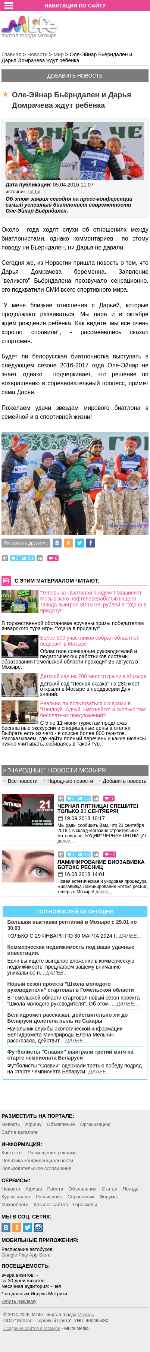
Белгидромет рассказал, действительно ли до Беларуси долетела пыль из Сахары (67, 1018)
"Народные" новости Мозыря (57, 770)
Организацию (95, 1124)
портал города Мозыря (29, 33)
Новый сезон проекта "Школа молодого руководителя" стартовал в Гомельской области (70, 987)
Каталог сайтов (51, 1204)
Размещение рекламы (53, 1152)
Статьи (109, 1189)
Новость (10, 1124)
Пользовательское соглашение (36, 1168)
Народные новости (70, 781)
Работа (55, 1189)
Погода (130, 1189)
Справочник (81, 1196)
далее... (65, 841)
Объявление (61, 1124)
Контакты (11, 1152)
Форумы (108, 1196)
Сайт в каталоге (19, 1132)
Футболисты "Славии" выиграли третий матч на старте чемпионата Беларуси (70, 1055)
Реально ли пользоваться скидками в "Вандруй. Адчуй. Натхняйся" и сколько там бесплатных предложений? (93, 709)
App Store (40, 1255)
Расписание (49, 1196)
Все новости (23, 781)
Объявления (82, 1189)
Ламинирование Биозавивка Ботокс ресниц (101, 864)
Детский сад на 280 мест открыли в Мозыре (93, 676)
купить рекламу (19, 1301)
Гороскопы (85, 1204)
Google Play (14, 1255)
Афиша (33, 1189)
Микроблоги (14, 1204)
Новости (10, 1189)
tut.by (34, 191)
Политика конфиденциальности (37, 1160)
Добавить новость (75, 76)
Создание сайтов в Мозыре (31, 1328)
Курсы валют (16, 1196)
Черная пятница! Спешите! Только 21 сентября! (97, 808)
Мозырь (86, 1314)
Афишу (33, 1124)
